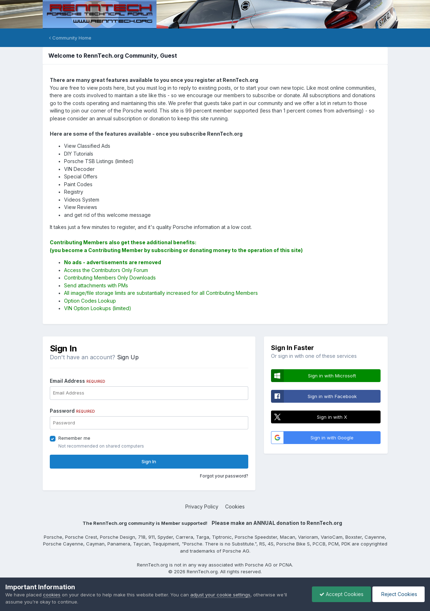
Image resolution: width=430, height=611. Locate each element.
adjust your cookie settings (220, 594)
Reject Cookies (398, 594)
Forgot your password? (224, 476)
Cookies (235, 506)
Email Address (77, 381)
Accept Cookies (341, 594)
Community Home (70, 38)
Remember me (74, 438)
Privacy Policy (201, 506)
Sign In (149, 461)
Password (72, 411)
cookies (51, 594)
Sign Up (128, 357)
